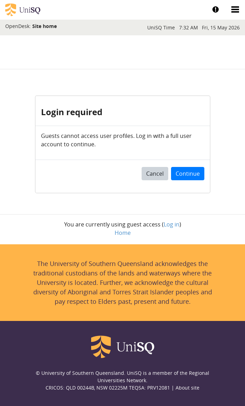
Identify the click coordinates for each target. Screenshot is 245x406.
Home (123, 233)
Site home (44, 26)
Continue (188, 173)
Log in (171, 224)
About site (187, 387)
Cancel (155, 173)
